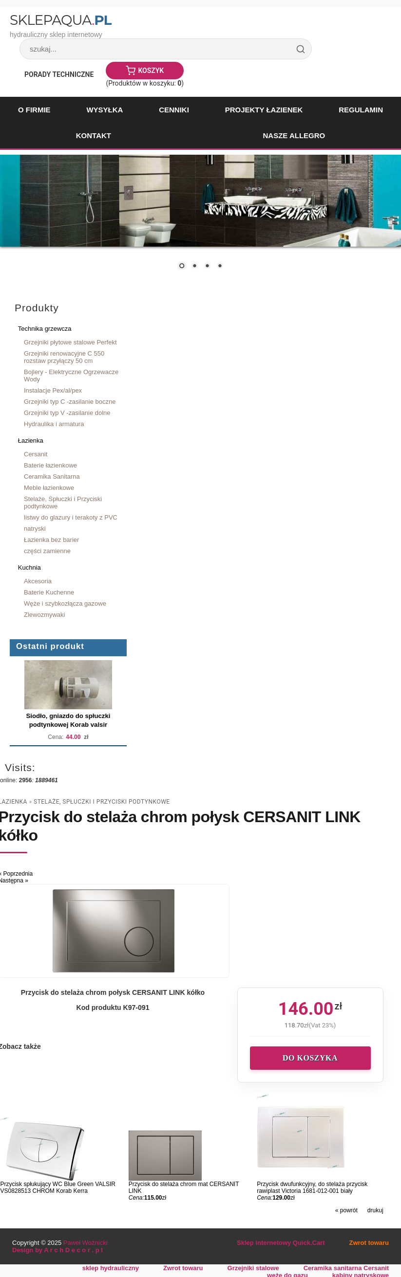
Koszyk (151, 70)
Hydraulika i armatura (54, 424)
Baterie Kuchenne (49, 592)
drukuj (375, 1210)
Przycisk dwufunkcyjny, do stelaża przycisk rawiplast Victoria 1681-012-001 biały (312, 1187)
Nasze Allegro (294, 135)
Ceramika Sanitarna (52, 476)
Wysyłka (104, 110)
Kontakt (93, 135)
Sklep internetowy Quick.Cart (281, 1242)
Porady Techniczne (59, 74)
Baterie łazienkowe (50, 465)
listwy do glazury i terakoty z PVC (70, 517)
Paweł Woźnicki (85, 1242)
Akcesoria (38, 581)
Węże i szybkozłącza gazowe (65, 603)
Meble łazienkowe (49, 487)
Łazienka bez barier (51, 539)
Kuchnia (29, 567)
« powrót (346, 1210)
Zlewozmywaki (44, 614)
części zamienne (47, 551)
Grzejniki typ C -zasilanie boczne (69, 401)
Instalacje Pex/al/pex (53, 390)
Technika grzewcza (45, 328)
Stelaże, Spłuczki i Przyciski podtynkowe (63, 502)
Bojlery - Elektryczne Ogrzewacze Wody (71, 375)
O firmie (34, 110)
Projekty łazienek (264, 110)
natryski (35, 528)
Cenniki (174, 110)
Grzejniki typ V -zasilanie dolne (67, 412)
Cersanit (35, 454)
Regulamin (361, 110)
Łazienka (30, 440)
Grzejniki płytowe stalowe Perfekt (70, 342)
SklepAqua (60, 20)
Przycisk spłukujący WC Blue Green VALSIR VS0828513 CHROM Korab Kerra (57, 1187)
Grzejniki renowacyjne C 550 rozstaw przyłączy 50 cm (64, 357)
